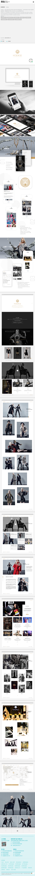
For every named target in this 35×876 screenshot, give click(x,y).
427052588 (17, 854)
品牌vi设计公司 (4, 864)
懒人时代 (7, 862)
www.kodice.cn (8, 37)
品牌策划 (3, 869)
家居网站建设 (18, 864)
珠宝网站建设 (10, 865)
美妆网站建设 (4, 865)
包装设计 (8, 869)
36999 (8, 41)
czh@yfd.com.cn (18, 855)
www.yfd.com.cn (16, 845)
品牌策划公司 (17, 867)
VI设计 (2, 862)
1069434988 (5, 854)
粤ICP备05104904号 (27, 873)
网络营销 (30, 867)
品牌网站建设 (25, 862)
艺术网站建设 (11, 864)
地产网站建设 (25, 864)
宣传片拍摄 (13, 869)
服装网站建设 (4, 867)
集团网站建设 (17, 865)
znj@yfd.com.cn (6, 855)
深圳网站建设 (24, 865)
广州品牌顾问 (24, 867)
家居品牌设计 (18, 862)
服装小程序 (12, 862)
